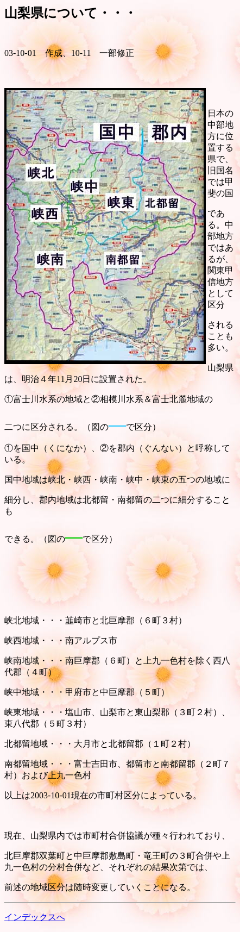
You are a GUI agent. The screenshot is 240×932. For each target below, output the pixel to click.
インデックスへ (34, 917)
